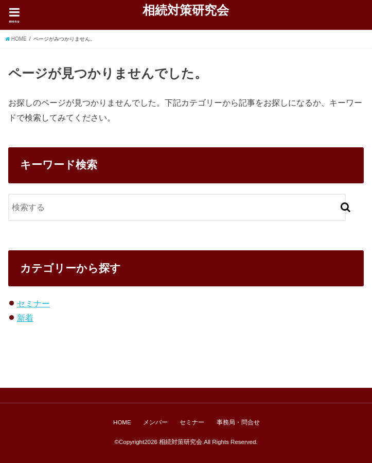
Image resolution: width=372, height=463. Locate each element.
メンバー (155, 422)
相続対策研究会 (186, 10)
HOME (122, 422)
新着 (25, 317)
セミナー (33, 303)
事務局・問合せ (238, 422)
